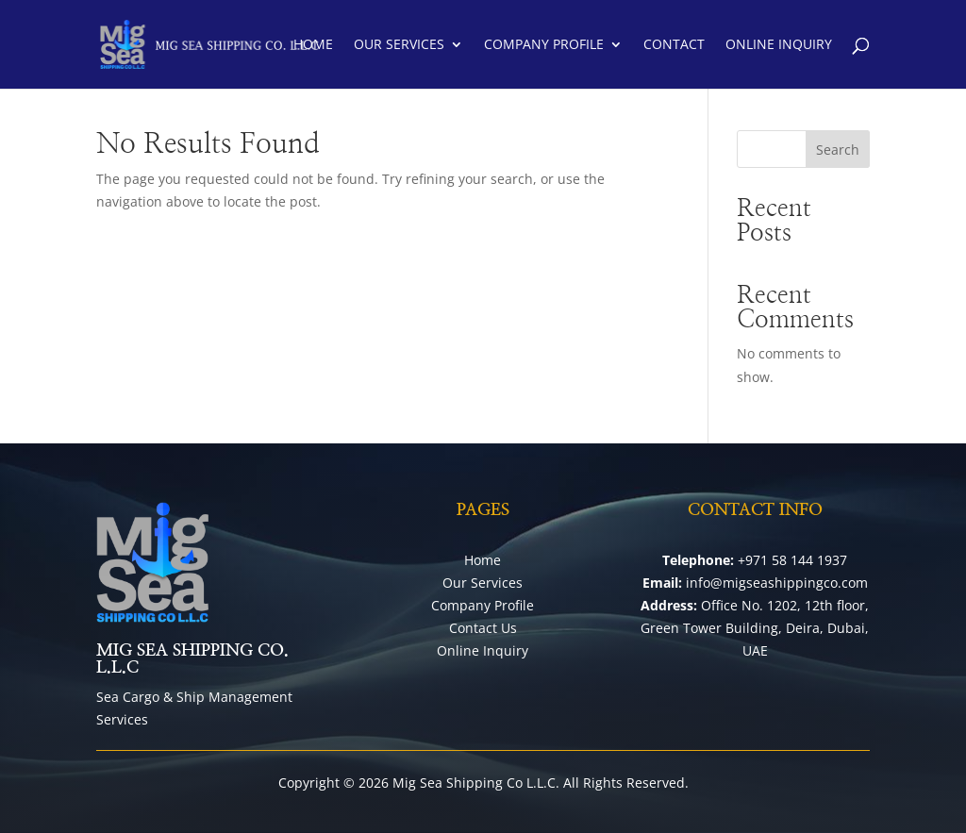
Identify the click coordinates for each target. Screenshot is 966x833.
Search (837, 149)
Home (313, 45)
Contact (674, 45)
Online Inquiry (778, 45)
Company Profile (544, 45)
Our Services (399, 45)
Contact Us (483, 628)
